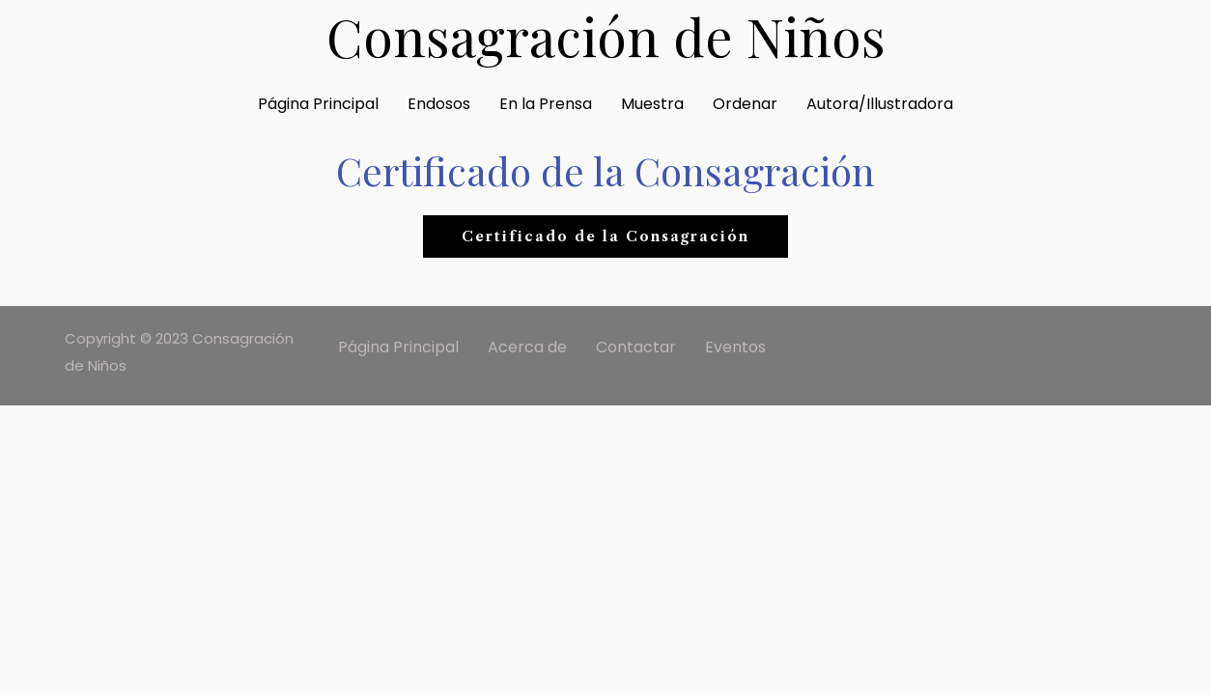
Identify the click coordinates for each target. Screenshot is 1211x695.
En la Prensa (545, 104)
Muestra (652, 104)
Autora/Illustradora (879, 104)
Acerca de (527, 347)
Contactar (636, 347)
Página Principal (318, 104)
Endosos (439, 104)
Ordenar (745, 104)
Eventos (735, 347)
